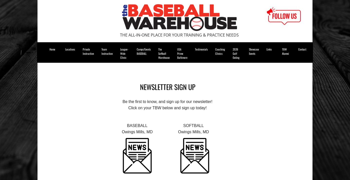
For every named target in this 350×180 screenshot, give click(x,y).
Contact (302, 49)
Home (52, 49)
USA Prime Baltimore (182, 53)
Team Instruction (107, 51)
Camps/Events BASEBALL (144, 51)
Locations (70, 49)
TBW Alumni (285, 51)
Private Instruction (88, 51)
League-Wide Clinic (124, 53)
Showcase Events (254, 51)
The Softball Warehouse (164, 53)
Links (269, 49)
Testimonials (201, 49)
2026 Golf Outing (236, 53)
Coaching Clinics (220, 51)
